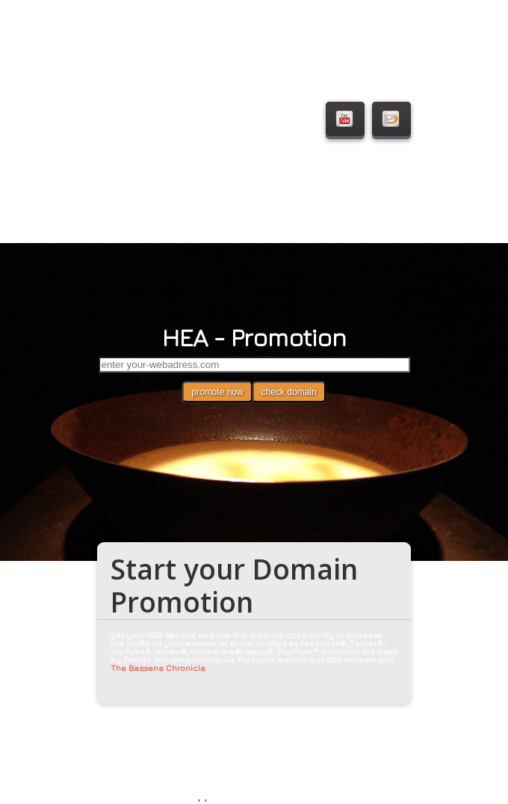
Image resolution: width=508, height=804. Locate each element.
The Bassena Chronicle (158, 667)
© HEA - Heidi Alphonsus (146, 794)
